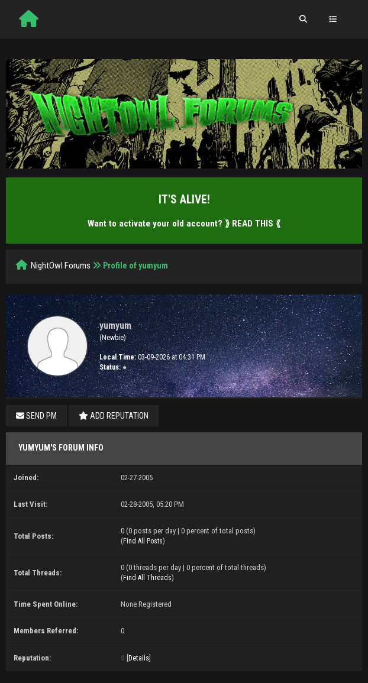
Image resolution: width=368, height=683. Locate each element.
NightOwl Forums (61, 265)
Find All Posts (143, 541)
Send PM (36, 415)
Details (138, 657)
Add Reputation (114, 415)
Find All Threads (147, 578)
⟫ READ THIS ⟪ (252, 223)
